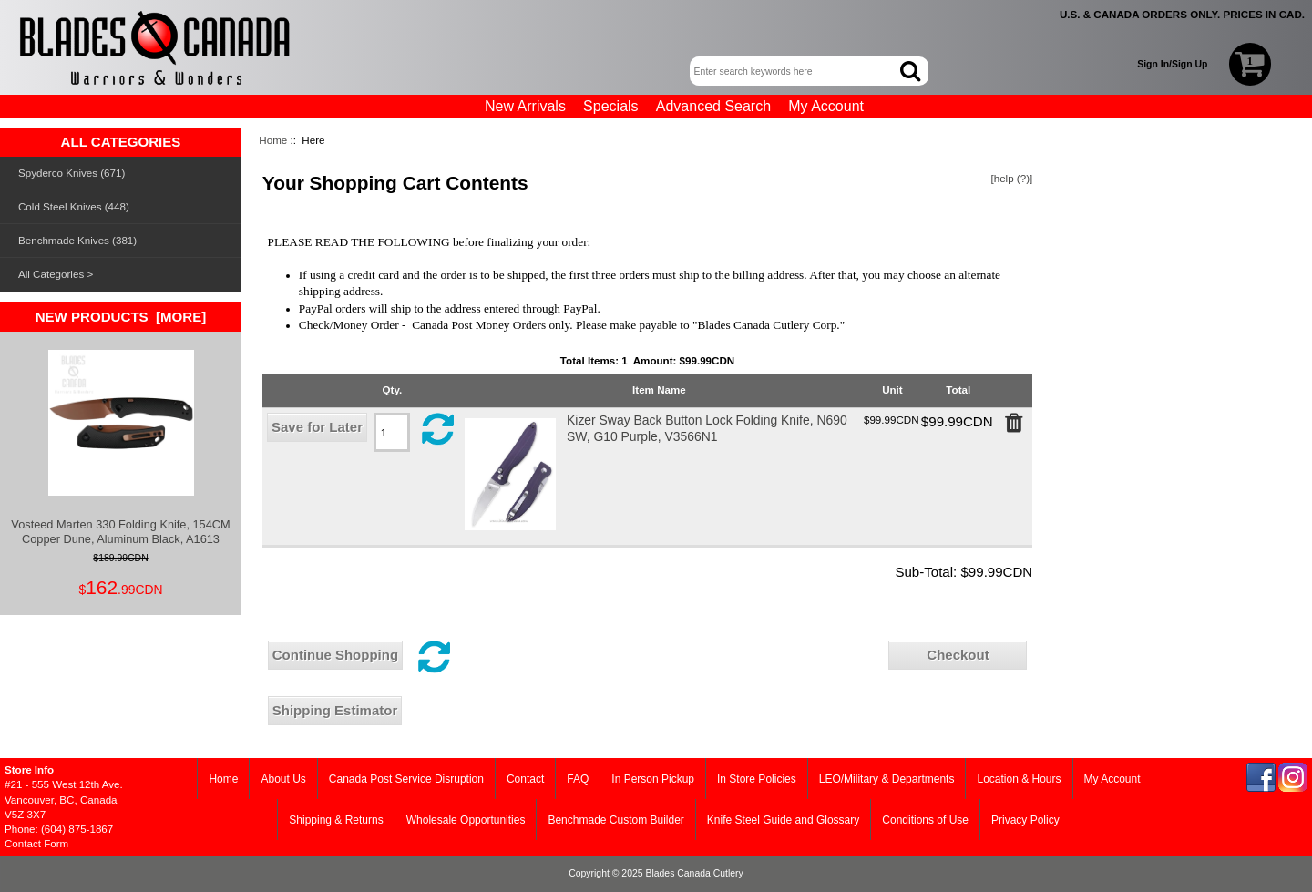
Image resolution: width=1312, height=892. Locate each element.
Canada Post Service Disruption (406, 779)
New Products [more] (121, 316)
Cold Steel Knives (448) (73, 206)
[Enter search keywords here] (796, 71)
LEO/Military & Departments (887, 779)
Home (273, 140)
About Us (283, 779)
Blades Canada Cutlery (694, 873)
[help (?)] (1012, 178)
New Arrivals (525, 106)
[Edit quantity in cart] (392, 432)
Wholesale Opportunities (466, 820)
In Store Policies (756, 779)
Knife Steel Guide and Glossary (783, 820)
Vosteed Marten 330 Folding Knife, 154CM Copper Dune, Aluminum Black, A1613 (120, 448)
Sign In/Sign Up (1172, 64)
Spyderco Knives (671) (71, 173)
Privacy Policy (1025, 820)
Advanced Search (713, 106)
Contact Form (36, 843)
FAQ (578, 779)
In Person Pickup (652, 779)
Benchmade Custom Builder (615, 820)
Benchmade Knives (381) (77, 240)
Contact (525, 779)
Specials (610, 106)
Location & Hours (1019, 779)
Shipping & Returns (336, 820)
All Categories (51, 274)
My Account (826, 106)
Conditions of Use (925, 820)
